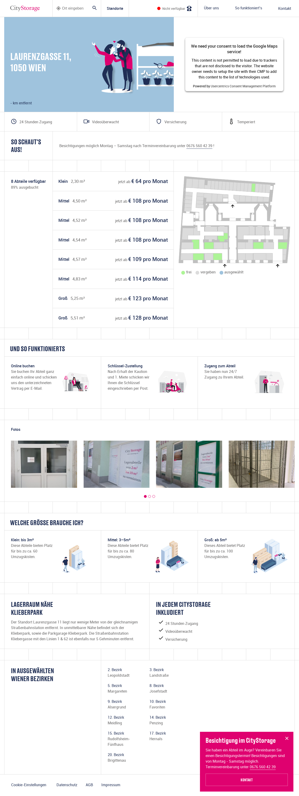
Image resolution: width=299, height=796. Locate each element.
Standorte (115, 8)
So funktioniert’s (248, 8)
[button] (145, 496)
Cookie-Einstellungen (28, 784)
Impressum (110, 784)
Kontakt (284, 8)
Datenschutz (67, 784)
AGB (89, 784)
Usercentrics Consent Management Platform (243, 86)
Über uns (211, 8)
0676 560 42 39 (263, 766)
